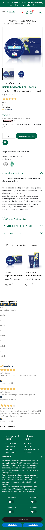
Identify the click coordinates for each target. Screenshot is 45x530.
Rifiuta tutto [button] (12, 525)
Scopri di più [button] (22, 519)
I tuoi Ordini (28, 446)
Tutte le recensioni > (7, 426)
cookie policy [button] (6, 473)
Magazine (9, 449)
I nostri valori (10, 446)
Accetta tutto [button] (33, 525)
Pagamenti (28, 452)
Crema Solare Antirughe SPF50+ (33, 274)
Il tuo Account (29, 443)
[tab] (22, 173)
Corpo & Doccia (28, 21)
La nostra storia (11, 443)
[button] (40, 47)
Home (4, 21)
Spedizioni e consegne (32, 449)
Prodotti (13, 21)
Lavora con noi (10, 452)
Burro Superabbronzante (14, 274)
